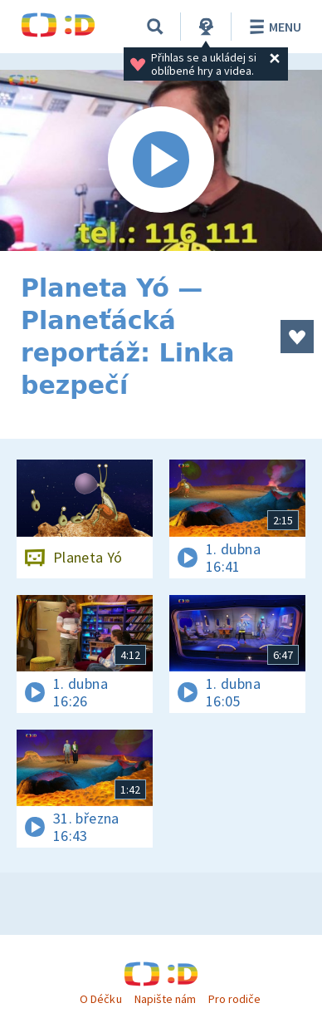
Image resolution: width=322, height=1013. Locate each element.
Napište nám (165, 998)
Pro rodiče (234, 998)
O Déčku (100, 998)
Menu (272, 26)
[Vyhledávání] (155, 26)
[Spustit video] (161, 160)
